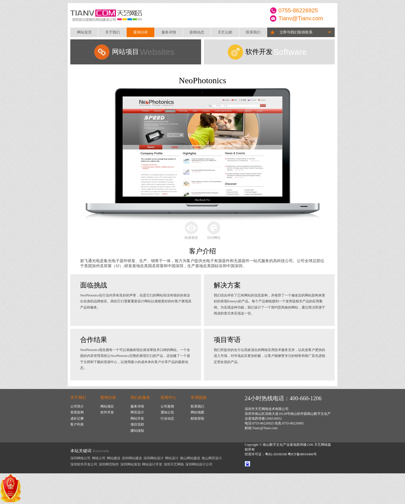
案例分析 (140, 32)
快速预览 (191, 238)
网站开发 (137, 418)
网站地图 (197, 412)
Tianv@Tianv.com (300, 18)
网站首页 (84, 32)
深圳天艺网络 (174, 464)
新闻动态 (197, 32)
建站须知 (137, 431)
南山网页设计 (212, 458)
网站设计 (172, 458)
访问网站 (213, 238)
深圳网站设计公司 (198, 464)
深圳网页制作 (109, 464)
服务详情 (168, 32)
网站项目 (107, 406)
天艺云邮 (225, 32)
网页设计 (137, 412)
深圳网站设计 (153, 458)
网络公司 (98, 458)
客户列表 (77, 424)
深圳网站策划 (130, 464)
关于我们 (112, 32)
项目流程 (137, 424)
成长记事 (77, 418)
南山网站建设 (190, 458)
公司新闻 (167, 406)
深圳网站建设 (132, 458)
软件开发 (107, 412)
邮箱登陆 (197, 418)
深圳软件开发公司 (83, 464)
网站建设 (113, 458)
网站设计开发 (152, 464)
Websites (143, 52)
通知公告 (167, 412)
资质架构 (77, 412)
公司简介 (77, 406)
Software (276, 52)
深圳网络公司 (80, 458)
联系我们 (253, 32)
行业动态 (167, 418)
